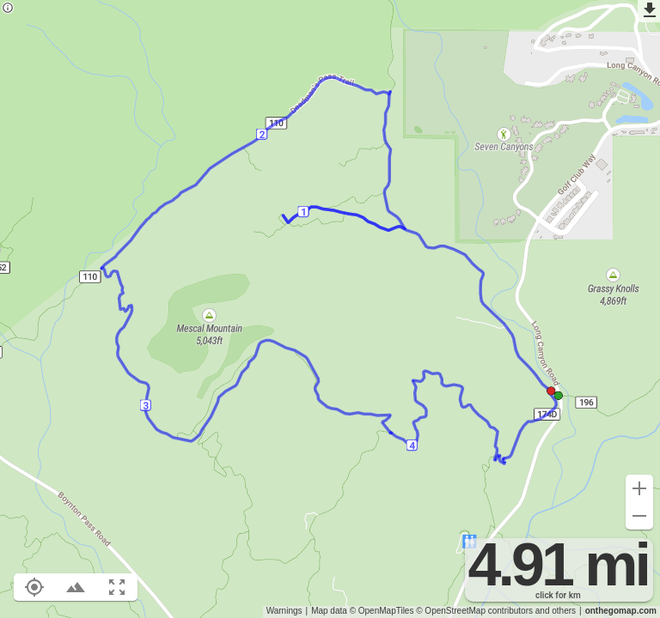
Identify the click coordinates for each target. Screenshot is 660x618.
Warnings (284, 610)
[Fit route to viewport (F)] (117, 587)
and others (555, 610)
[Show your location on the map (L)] (34, 587)
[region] (330, 309)
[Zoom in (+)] (639, 488)
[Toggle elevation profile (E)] (75, 587)
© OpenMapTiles (382, 610)
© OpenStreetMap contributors (474, 610)
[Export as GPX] (649, 11)
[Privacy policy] (8, 9)
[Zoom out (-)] (639, 516)
